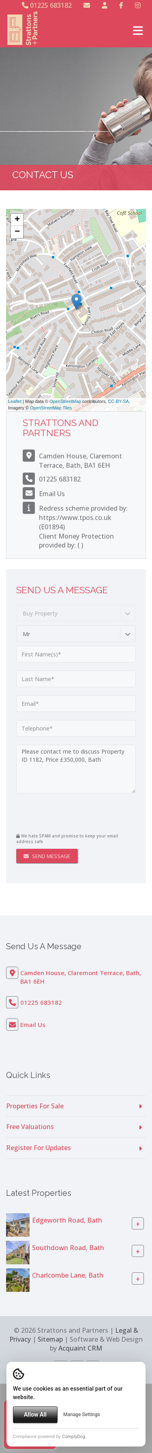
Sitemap (50, 1339)
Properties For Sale (35, 1105)
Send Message (47, 856)
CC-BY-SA (118, 401)
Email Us (52, 493)
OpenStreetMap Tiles (51, 407)
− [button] (17, 232)
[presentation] (65, 814)
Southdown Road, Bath (68, 1247)
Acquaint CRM (80, 1348)
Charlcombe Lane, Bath (67, 1275)
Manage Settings (81, 1414)
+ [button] (17, 220)
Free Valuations (30, 1126)
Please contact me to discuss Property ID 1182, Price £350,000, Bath (76, 769)
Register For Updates (38, 1147)
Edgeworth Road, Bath (67, 1220)
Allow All (35, 1414)
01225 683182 (47, 5)
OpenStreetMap (65, 401)
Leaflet (14, 401)
